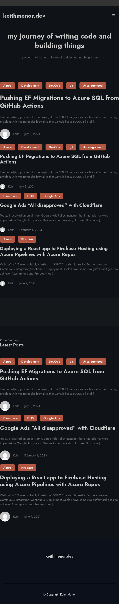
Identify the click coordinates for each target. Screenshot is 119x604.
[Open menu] (113, 15)
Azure (7, 85)
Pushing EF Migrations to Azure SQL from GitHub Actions (59, 101)
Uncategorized (93, 85)
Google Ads (51, 196)
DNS (30, 196)
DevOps (54, 85)
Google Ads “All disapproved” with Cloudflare (51, 205)
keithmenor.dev (24, 15)
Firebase (27, 239)
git (71, 85)
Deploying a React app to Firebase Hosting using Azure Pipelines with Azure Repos (54, 251)
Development (30, 85)
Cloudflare (10, 196)
